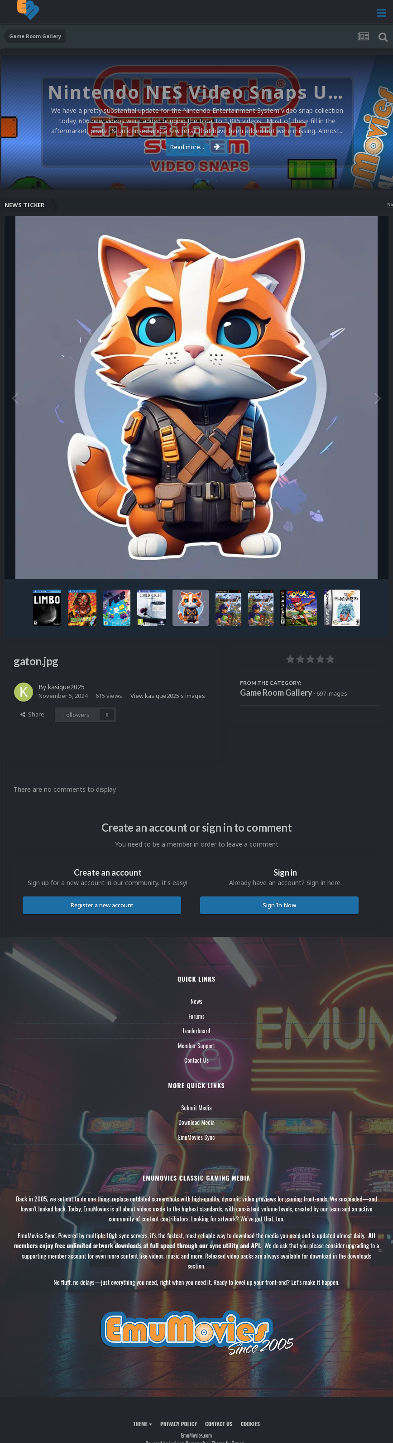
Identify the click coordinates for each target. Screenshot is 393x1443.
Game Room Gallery (276, 692)
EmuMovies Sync (196, 1137)
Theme (142, 1424)
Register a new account (102, 905)
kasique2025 (66, 687)
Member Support (196, 1045)
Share (32, 714)
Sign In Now (279, 905)
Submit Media (196, 1107)
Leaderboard (197, 1030)
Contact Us (196, 1060)
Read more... (195, 147)
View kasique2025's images (167, 696)
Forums (196, 1016)
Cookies (250, 1424)
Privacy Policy (178, 1424)
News (196, 1001)
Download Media (196, 1122)
